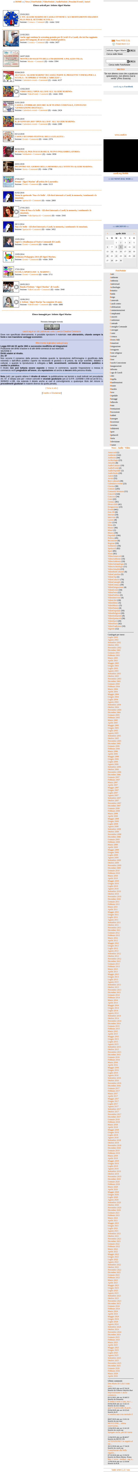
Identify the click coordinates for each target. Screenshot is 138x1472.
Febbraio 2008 (114, 811)
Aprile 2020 (113, 1189)
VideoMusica (113, 605)
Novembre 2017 (114, 1114)
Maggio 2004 (113, 694)
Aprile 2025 (113, 1345)
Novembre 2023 (114, 1301)
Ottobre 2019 (113, 1174)
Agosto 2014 (113, 1013)
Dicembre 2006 (114, 774)
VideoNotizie (48, 2)
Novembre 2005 (114, 741)
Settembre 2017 (114, 1109)
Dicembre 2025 (114, 1365)
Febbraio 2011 (114, 904)
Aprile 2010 (113, 878)
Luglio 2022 (113, 1259)
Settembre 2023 (114, 1296)
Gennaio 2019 (114, 1150)
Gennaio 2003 (114, 653)
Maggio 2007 (113, 787)
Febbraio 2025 (114, 1340)
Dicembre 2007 (114, 806)
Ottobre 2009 (113, 863)
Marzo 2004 (113, 689)
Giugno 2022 (113, 1257)
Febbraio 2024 (114, 1308)
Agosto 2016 (113, 1075)
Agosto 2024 (113, 1324)
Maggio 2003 (113, 663)
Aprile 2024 (113, 1314)
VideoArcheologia (115, 566)
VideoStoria (113, 623)
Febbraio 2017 (114, 1091)
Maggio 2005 (113, 725)
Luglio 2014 (113, 1010)
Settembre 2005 (114, 736)
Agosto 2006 (113, 764)
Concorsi (111, 496)
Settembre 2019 (114, 1171)
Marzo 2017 (113, 1093)
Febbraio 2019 (114, 1153)
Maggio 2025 (113, 1347)
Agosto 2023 (113, 1293)
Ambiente (112, 455)
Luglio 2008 (113, 824)
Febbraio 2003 (114, 655)
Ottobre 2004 (113, 707)
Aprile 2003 (113, 660)
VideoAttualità (114, 569)
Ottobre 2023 (113, 1298)
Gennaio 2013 (114, 964)
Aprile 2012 (113, 940)
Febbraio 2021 (114, 1215)
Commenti (40, 22)
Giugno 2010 (113, 883)
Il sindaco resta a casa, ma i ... (120, 1401)
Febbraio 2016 (114, 1060)
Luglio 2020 (113, 1197)
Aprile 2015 (113, 1034)
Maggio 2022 (113, 1254)
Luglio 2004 (113, 699)
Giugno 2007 (113, 790)
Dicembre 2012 (114, 961)
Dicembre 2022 (114, 1272)
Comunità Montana (116, 491)
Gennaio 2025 (114, 1337)
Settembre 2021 (114, 1233)
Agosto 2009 (113, 857)
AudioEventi (113, 468)
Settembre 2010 (114, 891)
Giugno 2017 (113, 1101)
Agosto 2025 (113, 1355)
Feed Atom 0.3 (120, 44)
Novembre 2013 (114, 990)
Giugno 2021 (113, 1226)
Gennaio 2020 (114, 1181)
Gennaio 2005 (114, 715)
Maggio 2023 (113, 1285)
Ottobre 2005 (113, 738)
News (27, 2)
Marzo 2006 (113, 751)
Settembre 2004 (114, 704)
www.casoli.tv (121, 135)
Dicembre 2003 (114, 681)
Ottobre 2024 (113, 1329)
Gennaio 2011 (113, 901)
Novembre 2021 (114, 1238)
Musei (110, 530)
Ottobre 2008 (113, 831)
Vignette (111, 629)
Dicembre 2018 (114, 1148)
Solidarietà (26, 154)
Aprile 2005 (113, 723)
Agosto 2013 (113, 982)
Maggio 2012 (113, 943)
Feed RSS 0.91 (120, 40)
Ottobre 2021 (113, 1236)
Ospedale (112, 535)
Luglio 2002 (113, 637)
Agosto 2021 (113, 1231)
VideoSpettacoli (34, 215)
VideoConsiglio (114, 582)
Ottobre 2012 (113, 956)
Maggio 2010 (113, 881)
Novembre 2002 (114, 647)
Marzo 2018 (113, 1124)
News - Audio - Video (120, 448)
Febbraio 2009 (114, 842)
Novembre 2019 (114, 1176)
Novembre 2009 (114, 865)
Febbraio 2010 (114, 873)
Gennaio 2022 (114, 1244)
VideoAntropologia (116, 564)
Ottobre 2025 (113, 1360)
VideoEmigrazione (115, 587)
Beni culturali (113, 481)
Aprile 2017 (113, 1096)
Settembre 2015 (114, 1047)
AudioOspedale (114, 470)
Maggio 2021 (113, 1223)
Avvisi (110, 478)
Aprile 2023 (113, 1283)
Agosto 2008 (113, 826)
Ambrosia (112, 457)
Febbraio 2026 (114, 1371)
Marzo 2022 (113, 1249)
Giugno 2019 (113, 1163)
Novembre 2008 (114, 834)
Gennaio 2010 (114, 870)
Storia (24, 169)
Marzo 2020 (113, 1187)
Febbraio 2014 (114, 997)
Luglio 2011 (113, 917)
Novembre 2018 (114, 1145)
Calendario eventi (29, 80)
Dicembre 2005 (114, 743)
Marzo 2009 (113, 844)
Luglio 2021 (113, 1228)
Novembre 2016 (114, 1083)
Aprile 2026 (113, 1376)
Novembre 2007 (114, 803)
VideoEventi (33, 94)
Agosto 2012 (113, 951)
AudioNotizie (61, 2)
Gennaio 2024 (114, 1306)
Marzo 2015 (113, 1031)
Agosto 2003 (113, 671)
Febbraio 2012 (114, 935)
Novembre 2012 (114, 958)
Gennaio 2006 (114, 746)
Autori (87, 2)
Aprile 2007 (113, 785)
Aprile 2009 (113, 847)
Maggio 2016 (113, 1067)
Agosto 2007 (113, 795)
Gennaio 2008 (114, 808)
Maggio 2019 (113, 1161)
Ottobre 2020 (113, 1205)
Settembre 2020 (114, 1202)
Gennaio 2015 (114, 1026)
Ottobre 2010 (113, 894)
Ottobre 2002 (113, 645)
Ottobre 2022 (113, 1267)
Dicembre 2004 (114, 712)
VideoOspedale (114, 610)
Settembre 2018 (114, 1140)
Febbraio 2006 (114, 748)
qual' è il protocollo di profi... (120, 1408)
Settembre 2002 (114, 642)
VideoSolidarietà (115, 616)
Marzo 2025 (113, 1342)
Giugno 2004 (113, 697)
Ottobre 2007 (113, 800)
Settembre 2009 (114, 860)
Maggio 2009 (113, 850)
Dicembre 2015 (114, 1054)
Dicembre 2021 (114, 1241)
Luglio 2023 (113, 1290)
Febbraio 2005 (114, 717)
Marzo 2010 (113, 876)
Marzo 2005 (113, 720)
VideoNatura (113, 608)
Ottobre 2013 (113, 987)
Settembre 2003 (114, 673)
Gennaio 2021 (114, 1213)
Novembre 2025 (114, 1363)
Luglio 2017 (113, 1104)
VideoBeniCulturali (116, 572)
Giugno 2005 (113, 728)
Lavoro (111, 520)
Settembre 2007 (114, 798)
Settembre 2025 (114, 1358)
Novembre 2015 (114, 1052)
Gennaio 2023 (114, 1275)
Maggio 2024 (113, 1316)
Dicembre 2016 (114, 1086)
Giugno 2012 (113, 946)
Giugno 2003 (113, 666)
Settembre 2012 (114, 953)
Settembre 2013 (114, 984)
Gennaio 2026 (114, 1368)
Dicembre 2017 (114, 1117)
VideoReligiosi (114, 613)
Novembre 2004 (114, 710)
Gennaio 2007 (114, 777)
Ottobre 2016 (113, 1080)
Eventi (25, 139)
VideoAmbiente (114, 559)
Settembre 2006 (114, 767)
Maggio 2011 (113, 912)
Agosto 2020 (113, 1200)
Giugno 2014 (113, 1008)
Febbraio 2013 (114, 966)
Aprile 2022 (113, 1251)
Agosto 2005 (113, 733)
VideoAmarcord (114, 556)
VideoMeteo (113, 603)
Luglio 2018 (113, 1135)
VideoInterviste (114, 597)
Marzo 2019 (113, 1156)
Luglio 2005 (113, 730)
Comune (111, 489)
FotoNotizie (36, 2)
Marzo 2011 (113, 907)
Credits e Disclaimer (51, 393)
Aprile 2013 (113, 971)
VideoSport (112, 621)
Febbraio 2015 (114, 1028)
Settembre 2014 (114, 1016)
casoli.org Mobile (120, 173)
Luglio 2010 (113, 886)
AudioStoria (113, 473)
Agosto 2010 (113, 888)
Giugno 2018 (113, 1132)
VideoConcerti (34, 289)
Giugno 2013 (113, 977)
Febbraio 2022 (114, 1246)
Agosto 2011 (113, 920)
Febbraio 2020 (114, 1184)
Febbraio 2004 (114, 686)
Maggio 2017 (113, 1098)
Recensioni (112, 540)
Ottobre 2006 (113, 769)
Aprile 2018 (113, 1127)
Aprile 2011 (113, 909)
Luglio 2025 (113, 1353)
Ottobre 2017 (113, 1111)
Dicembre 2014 (114, 1023)
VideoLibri (112, 600)
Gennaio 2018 (114, 1119)
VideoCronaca (114, 584)
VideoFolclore (114, 595)
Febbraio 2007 (114, 780)
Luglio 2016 (113, 1073)
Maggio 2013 (113, 974)
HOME (18, 2)
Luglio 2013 (113, 979)
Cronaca (31, 22)
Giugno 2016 (113, 1070)
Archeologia (113, 460)
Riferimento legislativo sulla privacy (52, 343)
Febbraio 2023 (114, 1277)
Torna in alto (51, 388)
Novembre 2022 (114, 1270)
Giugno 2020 (113, 1194)
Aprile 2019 (113, 1158)
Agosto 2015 (113, 1044)
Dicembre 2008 (114, 837)
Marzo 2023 (113, 1280)
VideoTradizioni (114, 626)
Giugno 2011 (113, 914)
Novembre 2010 (114, 896)
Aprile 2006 (113, 754)
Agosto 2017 (113, 1106)
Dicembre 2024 (114, 1334)
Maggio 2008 (113, 818)
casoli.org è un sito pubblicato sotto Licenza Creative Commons (52, 331)
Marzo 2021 (113, 1218)
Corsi (110, 499)
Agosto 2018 (113, 1137)
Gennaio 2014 (114, 995)
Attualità (111, 463)
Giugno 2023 (113, 1288)
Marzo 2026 (113, 1373)
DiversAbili (113, 504)
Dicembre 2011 (114, 930)
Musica (111, 533)
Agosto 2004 (113, 702)
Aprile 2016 (113, 1065)
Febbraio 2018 (114, 1122)
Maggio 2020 (113, 1192)
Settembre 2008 (114, 829)
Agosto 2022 (113, 1262)
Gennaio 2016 (114, 1057)
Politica (111, 538)
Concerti (111, 494)
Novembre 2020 (114, 1207)
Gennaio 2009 (114, 839)
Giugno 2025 (113, 1350)
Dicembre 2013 (114, 992)
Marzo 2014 (113, 1000)
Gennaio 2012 (114, 933)
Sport (110, 551)
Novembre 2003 (114, 678)
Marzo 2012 (113, 938)
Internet (111, 514)
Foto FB (111, 512)
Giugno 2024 (113, 1319)
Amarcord (112, 452)
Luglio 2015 (113, 1041)
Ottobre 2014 (113, 1018)
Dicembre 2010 (114, 899)
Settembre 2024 (114, 1327)
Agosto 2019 (113, 1168)
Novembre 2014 (114, 1021)
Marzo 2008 (113, 813)
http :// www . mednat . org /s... (121, 1459)
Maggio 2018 (113, 1130)
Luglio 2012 (113, 948)
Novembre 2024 (114, 1332)
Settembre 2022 (114, 1264)
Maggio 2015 (113, 1036)
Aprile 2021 (113, 1220)
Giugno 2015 (113, 1039)
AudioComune (114, 465)
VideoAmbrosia (114, 561)
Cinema (111, 486)
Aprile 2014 (113, 1003)
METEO (121, 69)
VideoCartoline (114, 574)
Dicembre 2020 (114, 1210)
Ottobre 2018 (113, 1143)
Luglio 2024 (113, 1321)
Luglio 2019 (113, 1166)
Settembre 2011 (114, 922)
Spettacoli (26, 200)
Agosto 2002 (113, 640)
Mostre (30, 61)
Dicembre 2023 (114, 1303)
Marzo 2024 (113, 1311)
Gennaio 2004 (114, 684)
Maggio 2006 (113, 756)
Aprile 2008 (113, 816)
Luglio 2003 (113, 668)
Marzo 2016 (113, 1062)
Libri (110, 522)
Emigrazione (113, 507)
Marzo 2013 (113, 969)
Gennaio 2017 (114, 1088)
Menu (110, 525)
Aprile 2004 (113, 691)
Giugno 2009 (113, 852)
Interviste (112, 517)
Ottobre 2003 (113, 676)
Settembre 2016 (114, 1078)
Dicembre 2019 (114, 1179)
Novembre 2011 (114, 927)
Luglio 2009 (113, 855)
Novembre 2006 (114, 772)
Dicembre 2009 (114, 868)
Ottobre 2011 (113, 925)
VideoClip (112, 577)
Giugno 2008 (113, 821)
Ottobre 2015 (113, 1049)
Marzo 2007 (113, 782)
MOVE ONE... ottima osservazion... (117, 1424)
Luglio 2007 (113, 793)
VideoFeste (112, 592)
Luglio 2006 (113, 761)
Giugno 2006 (113, 759)
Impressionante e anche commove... (117, 1393)
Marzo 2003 (113, 658)
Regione (111, 543)
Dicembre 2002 (114, 650)
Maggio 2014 (113, 1005)
